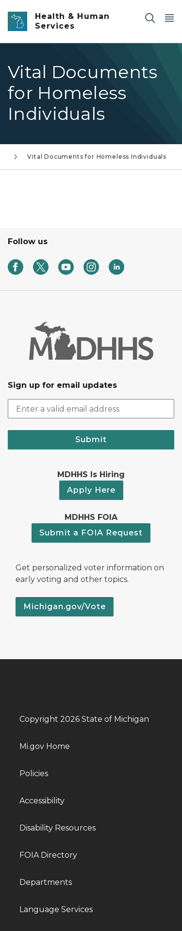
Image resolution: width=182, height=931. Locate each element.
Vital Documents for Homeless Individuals (96, 156)
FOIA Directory (48, 855)
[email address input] (91, 408)
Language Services (56, 909)
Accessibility (42, 800)
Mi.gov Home (44, 746)
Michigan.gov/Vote (64, 606)
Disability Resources (57, 827)
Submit (91, 439)
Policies (33, 773)
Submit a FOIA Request (91, 532)
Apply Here (91, 490)
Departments (45, 882)
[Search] (150, 18)
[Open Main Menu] (169, 18)
